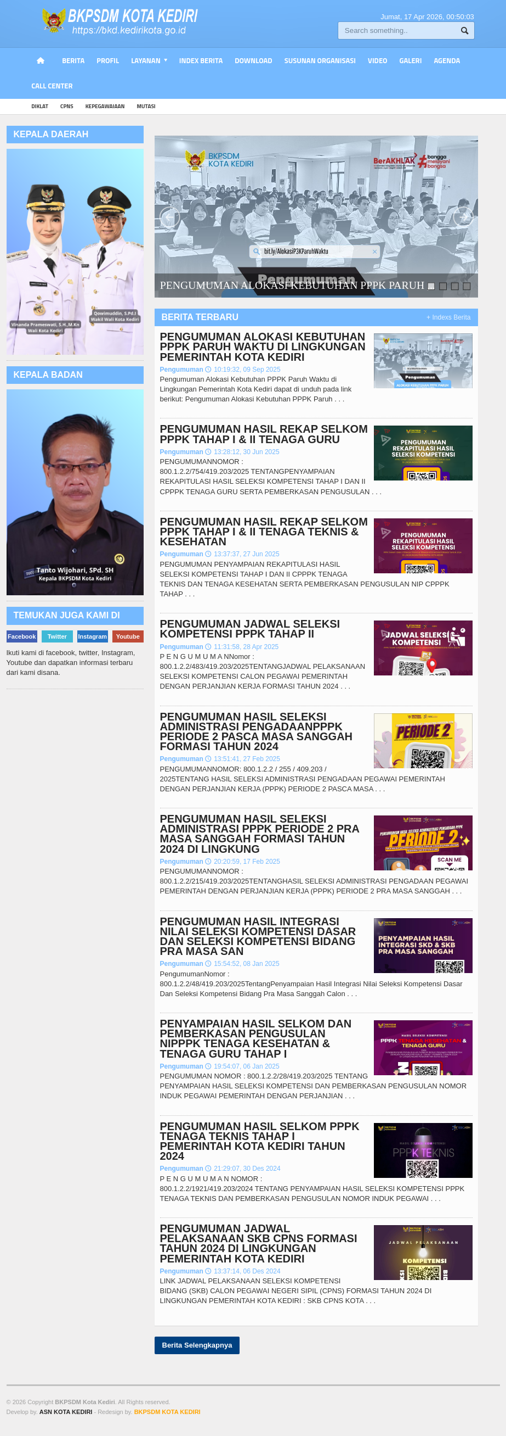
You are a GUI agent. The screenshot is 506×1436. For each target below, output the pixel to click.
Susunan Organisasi (320, 60)
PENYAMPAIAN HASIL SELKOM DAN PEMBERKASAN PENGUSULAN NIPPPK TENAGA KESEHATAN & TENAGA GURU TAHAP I (256, 1039)
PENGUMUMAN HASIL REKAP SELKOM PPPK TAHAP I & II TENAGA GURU (264, 434)
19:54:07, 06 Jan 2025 (242, 1066)
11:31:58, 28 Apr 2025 (241, 647)
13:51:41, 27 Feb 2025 (242, 759)
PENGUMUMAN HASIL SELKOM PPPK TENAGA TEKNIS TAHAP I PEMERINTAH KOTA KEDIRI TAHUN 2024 (260, 1141)
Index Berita (201, 60)
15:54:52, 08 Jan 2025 (242, 964)
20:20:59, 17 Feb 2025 (242, 861)
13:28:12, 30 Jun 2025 (242, 452)
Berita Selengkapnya (197, 1345)
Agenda (447, 60)
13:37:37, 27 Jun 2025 (242, 554)
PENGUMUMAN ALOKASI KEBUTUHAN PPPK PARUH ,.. (297, 286)
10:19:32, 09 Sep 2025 (242, 369)
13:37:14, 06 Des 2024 (242, 1271)
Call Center (51, 85)
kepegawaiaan (105, 106)
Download (253, 60)
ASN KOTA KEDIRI (66, 1412)
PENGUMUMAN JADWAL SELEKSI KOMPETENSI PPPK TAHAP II (250, 629)
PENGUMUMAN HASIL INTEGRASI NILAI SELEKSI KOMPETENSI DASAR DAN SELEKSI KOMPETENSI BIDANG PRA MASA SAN (258, 936)
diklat (39, 106)
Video (377, 60)
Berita (73, 60)
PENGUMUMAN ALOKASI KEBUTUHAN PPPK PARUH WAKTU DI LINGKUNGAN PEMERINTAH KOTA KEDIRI (263, 346)
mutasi (146, 106)
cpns (66, 106)
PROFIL (107, 60)
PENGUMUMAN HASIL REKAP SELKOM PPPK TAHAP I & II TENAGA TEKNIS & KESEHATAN (264, 531)
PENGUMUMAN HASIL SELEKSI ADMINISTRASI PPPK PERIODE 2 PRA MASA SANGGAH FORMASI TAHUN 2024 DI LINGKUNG (260, 834)
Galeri (411, 60)
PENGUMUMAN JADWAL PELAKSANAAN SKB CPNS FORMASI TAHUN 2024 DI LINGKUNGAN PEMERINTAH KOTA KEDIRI (258, 1243)
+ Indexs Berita (448, 317)
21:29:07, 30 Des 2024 (242, 1168)
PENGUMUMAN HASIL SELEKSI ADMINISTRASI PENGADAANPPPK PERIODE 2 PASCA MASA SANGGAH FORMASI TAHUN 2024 (256, 732)
